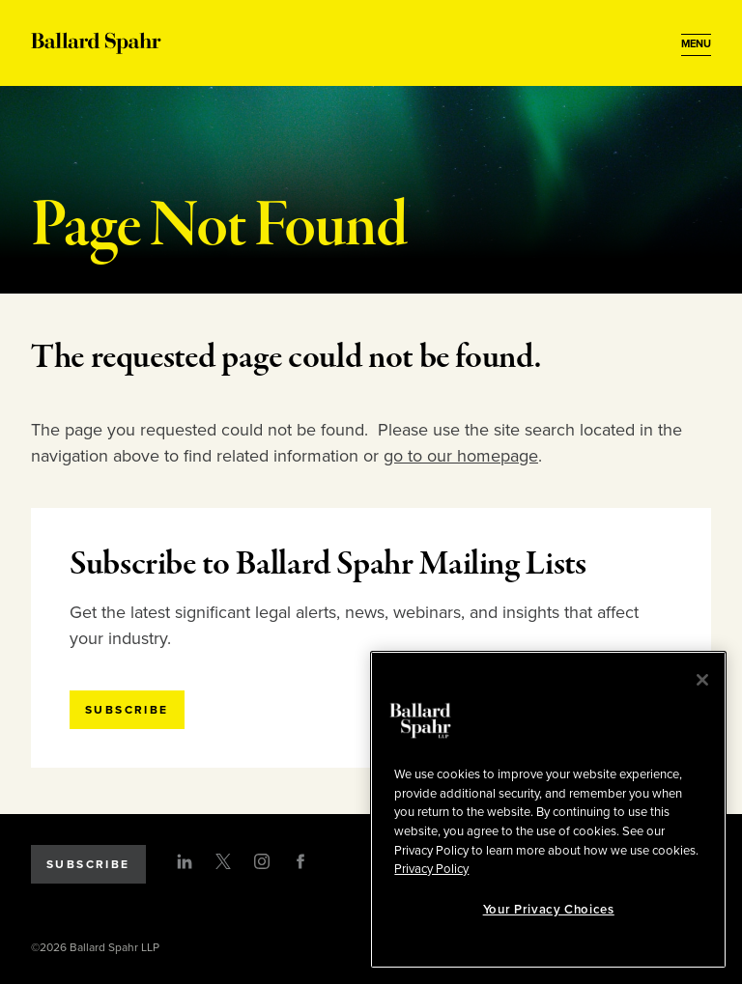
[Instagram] (261, 861)
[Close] (702, 680)
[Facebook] (300, 861)
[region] (548, 810)
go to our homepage (461, 455)
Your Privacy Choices (548, 909)
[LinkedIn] (184, 861)
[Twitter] (223, 861)
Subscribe (88, 864)
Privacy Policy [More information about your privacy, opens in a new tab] (431, 869)
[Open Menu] (696, 44)
